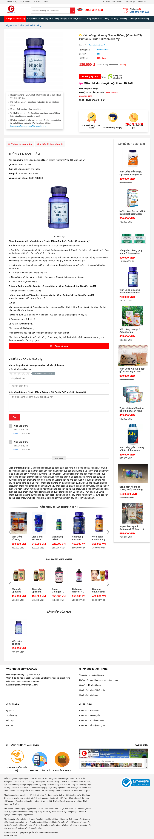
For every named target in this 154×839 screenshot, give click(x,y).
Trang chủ (11, 2)
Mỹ (98, 54)
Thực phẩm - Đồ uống (139, 19)
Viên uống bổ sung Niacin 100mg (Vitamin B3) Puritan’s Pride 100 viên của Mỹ (47, 392)
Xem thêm (59, 458)
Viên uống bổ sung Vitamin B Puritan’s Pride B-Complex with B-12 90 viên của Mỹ (133, 291)
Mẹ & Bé (49, 19)
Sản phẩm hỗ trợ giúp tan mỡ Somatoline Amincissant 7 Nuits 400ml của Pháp (131, 252)
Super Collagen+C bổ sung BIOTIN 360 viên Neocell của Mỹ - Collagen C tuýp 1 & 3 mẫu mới (58, 590)
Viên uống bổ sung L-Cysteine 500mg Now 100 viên (131, 173)
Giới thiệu (24, 2)
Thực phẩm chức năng (15, 19)
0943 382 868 (94, 10)
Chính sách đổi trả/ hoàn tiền (91, 720)
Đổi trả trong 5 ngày (112, 127)
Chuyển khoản (62, 770)
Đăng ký (142, 2)
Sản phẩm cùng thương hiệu (59, 507)
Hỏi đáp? (10, 720)
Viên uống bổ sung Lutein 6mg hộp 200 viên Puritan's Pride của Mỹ (18, 538)
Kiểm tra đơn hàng (112, 2)
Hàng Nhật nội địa (94, 19)
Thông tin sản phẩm (20, 144)
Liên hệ (46, 2)
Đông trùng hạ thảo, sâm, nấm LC (69, 19)
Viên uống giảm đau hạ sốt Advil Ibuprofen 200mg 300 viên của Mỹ (132, 449)
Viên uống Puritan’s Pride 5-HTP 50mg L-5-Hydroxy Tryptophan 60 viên (38, 538)
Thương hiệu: (84, 50)
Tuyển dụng (11, 715)
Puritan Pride (103, 50)
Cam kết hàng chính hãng (91, 126)
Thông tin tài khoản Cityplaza (91, 675)
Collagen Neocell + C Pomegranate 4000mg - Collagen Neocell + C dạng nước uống (79, 590)
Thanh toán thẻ (39, 770)
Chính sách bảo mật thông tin (92, 690)
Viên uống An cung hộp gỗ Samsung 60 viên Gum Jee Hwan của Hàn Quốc (132, 370)
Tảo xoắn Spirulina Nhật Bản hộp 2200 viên (16, 590)
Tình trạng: (83, 58)
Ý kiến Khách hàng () (50, 144)
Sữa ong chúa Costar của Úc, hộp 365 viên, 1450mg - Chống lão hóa (98, 590)
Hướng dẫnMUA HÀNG (118, 77)
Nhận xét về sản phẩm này (20, 369)
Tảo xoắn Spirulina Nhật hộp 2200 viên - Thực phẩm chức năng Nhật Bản (38, 590)
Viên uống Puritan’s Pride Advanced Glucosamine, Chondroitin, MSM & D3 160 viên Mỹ (79, 538)
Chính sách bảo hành (88, 695)
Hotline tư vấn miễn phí (134, 126)
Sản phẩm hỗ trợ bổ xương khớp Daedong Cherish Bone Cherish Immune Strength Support (131, 488)
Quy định (10, 710)
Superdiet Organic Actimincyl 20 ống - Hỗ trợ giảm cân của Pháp (132, 527)
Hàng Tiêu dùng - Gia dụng (116, 19)
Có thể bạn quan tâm (131, 143)
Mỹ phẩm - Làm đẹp (35, 19)
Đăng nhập (130, 2)
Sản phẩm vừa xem (59, 612)
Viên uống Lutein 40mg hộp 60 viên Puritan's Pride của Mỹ (99, 538)
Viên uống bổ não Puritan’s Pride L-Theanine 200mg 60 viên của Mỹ (58, 538)
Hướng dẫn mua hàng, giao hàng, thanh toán (98, 680)
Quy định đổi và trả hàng (90, 685)
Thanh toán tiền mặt (17, 769)
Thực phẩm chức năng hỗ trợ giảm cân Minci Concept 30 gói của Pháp (132, 409)
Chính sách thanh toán (89, 710)
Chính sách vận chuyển (89, 715)
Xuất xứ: (82, 54)
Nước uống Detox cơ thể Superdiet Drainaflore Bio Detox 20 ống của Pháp (133, 212)
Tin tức (36, 2)
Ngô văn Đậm (21, 426)
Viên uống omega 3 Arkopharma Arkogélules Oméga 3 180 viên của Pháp (131, 330)
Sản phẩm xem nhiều (59, 559)
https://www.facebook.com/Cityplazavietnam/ (28, 126)
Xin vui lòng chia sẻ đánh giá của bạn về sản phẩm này (36, 365)
